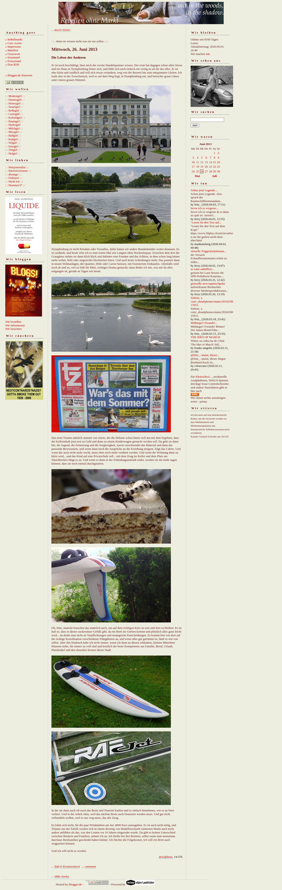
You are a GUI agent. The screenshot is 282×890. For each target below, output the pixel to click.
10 (193, 162)
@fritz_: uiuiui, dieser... (205, 355)
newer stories (62, 29)
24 (193, 171)
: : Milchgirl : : (14, 128)
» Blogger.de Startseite (18, 75)
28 (210, 171)
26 (201, 171)
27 (206, 171)
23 (218, 166)
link (56, 866)
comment (90, 866)
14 (210, 162)
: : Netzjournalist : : (16, 167)
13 (206, 162)
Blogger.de (75, 884)
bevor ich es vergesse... (204, 208)
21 (210, 166)
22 (214, 166)
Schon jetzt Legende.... (204, 190)
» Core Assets (13, 43)
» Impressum (13, 46)
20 (206, 166)
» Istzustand (12, 57)
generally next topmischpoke (208, 283)
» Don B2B (12, 64)
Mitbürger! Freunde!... (204, 323)
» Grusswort (12, 54)
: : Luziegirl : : (14, 114)
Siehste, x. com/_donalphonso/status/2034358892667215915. (217, 301)
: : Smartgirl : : (14, 106)
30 (218, 171)
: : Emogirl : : (13, 146)
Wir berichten (13, 329)
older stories (61, 876)
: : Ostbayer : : (13, 178)
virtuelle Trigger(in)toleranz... (208, 251)
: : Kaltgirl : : (13, 139)
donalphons (165, 857)
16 (218, 162)
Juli (214, 176)
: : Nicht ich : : (14, 181)
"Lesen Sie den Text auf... (206, 222)
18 (197, 166)
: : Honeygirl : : (14, 103)
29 (214, 171)
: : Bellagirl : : (13, 110)
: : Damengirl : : (14, 99)
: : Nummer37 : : (15, 185)
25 (197, 171)
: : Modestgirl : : (15, 96)
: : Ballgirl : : (13, 135)
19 (201, 166)
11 (197, 162)
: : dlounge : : (13, 174)
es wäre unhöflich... (202, 269)
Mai (197, 176)
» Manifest (11, 50)
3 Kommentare (70, 866)
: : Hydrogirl (12, 124)
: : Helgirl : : (12, 153)
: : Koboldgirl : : (15, 117)
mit (208, 54)
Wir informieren (15, 325)
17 (193, 166)
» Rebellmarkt (13, 39)
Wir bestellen (13, 321)
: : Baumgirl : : (14, 121)
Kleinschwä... (203, 376)
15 (214, 162)
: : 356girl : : (12, 149)
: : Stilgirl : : (12, 142)
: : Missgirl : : (13, 132)
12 (201, 162)
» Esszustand (13, 61)
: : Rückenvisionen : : (18, 170)
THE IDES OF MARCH (205, 337)
